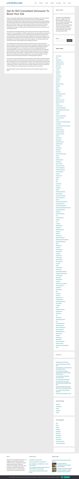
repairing (58, 281)
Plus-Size (58, 263)
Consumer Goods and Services (63, 125)
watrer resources (60, 329)
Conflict (57, 119)
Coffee (57, 113)
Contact (69, 3)
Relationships (59, 279)
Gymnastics (58, 183)
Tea (57, 315)
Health (46, 3)
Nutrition (58, 247)
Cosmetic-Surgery (60, 129)
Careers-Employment (61, 107)
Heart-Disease (59, 193)
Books (57, 87)
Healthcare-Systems (60, 191)
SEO (57, 291)
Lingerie (58, 219)
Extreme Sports (59, 159)
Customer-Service (60, 133)
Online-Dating (59, 249)
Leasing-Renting (59, 217)
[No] (77, 477)
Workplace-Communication (62, 345)
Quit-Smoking (59, 275)
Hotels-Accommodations (61, 201)
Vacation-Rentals (60, 325)
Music (64, 3)
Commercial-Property (61, 115)
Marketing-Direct (60, 229)
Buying (57, 103)
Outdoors (58, 253)
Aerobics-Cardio (59, 62)
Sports (57, 307)
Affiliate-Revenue (60, 64)
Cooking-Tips (59, 127)
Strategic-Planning (60, 309)
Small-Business (59, 299)
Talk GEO (58, 404)
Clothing (58, 111)
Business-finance (60, 101)
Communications (60, 117)
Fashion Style (59, 163)
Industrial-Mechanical (61, 205)
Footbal (57, 173)
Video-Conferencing (60, 327)
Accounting (58, 56)
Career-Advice (59, 105)
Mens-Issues (59, 235)
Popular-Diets (59, 267)
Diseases (58, 145)
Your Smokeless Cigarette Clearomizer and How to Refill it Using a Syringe (63, 372)
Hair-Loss (58, 185)
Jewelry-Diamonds (60, 213)
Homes (57, 199)
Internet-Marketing (60, 209)
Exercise (58, 157)
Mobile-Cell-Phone (60, 237)
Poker (57, 265)
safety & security (60, 285)
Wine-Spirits (59, 339)
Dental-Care (58, 137)
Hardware (58, 187)
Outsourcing (59, 255)
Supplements (59, 311)
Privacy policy (66, 477)
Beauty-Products (60, 83)
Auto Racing (59, 76)
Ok (62, 477)
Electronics (58, 151)
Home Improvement (60, 195)
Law (57, 215)
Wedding (58, 335)
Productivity (58, 269)
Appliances (58, 72)
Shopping (58, 293)
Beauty (57, 81)
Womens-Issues (59, 343)
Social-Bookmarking (60, 301)
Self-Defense (59, 289)
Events (57, 155)
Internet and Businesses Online (63, 207)
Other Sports (59, 251)
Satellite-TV (58, 287)
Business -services (60, 99)
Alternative (58, 66)
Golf (57, 181)
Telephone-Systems (60, 319)
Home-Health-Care (60, 197)
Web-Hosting (59, 333)
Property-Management (61, 271)
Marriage (58, 231)
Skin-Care (58, 295)
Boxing (57, 89)
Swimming (58, 313)
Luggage (58, 223)
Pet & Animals (59, 261)
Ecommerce (58, 147)
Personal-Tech (59, 259)
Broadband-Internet (60, 93)
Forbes (57, 412)
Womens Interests (60, 341)
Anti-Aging (58, 68)
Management (59, 225)
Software (58, 305)
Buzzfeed (58, 410)
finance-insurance (60, 165)
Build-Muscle (59, 95)
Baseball (58, 79)
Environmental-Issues (61, 153)
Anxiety (57, 70)
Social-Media (59, 303)
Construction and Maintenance (63, 121)
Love (57, 221)
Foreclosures (59, 175)
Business (41, 3)
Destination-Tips (59, 141)
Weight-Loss (59, 337)
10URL (57, 408)
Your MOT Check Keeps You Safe (63, 393)
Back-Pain (58, 78)
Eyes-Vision (58, 161)
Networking (58, 245)
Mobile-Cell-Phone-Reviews (62, 239)
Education (58, 149)
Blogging (58, 85)
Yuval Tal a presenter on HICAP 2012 (37, 461)
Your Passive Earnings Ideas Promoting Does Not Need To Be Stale (63, 383)
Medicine (58, 233)
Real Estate (58, 277)
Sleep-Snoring (59, 297)
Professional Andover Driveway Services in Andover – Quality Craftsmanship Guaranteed (64, 470)
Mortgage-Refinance (60, 241)
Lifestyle (52, 3)
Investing (58, 211)
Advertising (58, 60)
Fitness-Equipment (60, 167)
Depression (58, 139)
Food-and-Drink (59, 171)
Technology (58, 3)
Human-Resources (60, 203)
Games (57, 177)
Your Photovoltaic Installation (63, 379)
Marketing (58, 227)
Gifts (57, 179)
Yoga (57, 347)
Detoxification (59, 143)
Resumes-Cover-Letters (61, 283)
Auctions (58, 74)
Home (35, 3)
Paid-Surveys (59, 257)
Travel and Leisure (60, 323)
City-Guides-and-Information (62, 109)
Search (57, 38)
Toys (57, 321)
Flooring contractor (60, 169)
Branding (58, 91)
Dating (57, 135)
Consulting (58, 123)
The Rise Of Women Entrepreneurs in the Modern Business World (64, 465)
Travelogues (59, 406)
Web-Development (60, 331)
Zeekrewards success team (62, 362)
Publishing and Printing (61, 273)
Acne (57, 58)
